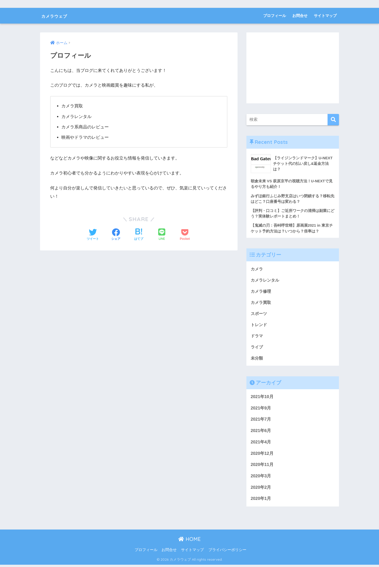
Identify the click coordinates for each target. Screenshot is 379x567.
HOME (189, 541)
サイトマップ (325, 15)
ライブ (257, 348)
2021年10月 (262, 399)
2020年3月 (261, 478)
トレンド (259, 326)
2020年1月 (261, 501)
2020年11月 (262, 467)
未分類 (257, 360)
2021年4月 (261, 444)
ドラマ (257, 337)
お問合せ (300, 15)
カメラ (257, 269)
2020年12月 (262, 455)
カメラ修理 (261, 292)
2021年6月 (261, 433)
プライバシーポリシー (227, 552)
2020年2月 (261, 489)
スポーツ (259, 314)
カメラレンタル (266, 281)
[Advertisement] (292, 67)
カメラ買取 (261, 303)
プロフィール (274, 15)
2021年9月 (261, 410)
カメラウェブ (60, 15)
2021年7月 (261, 421)
